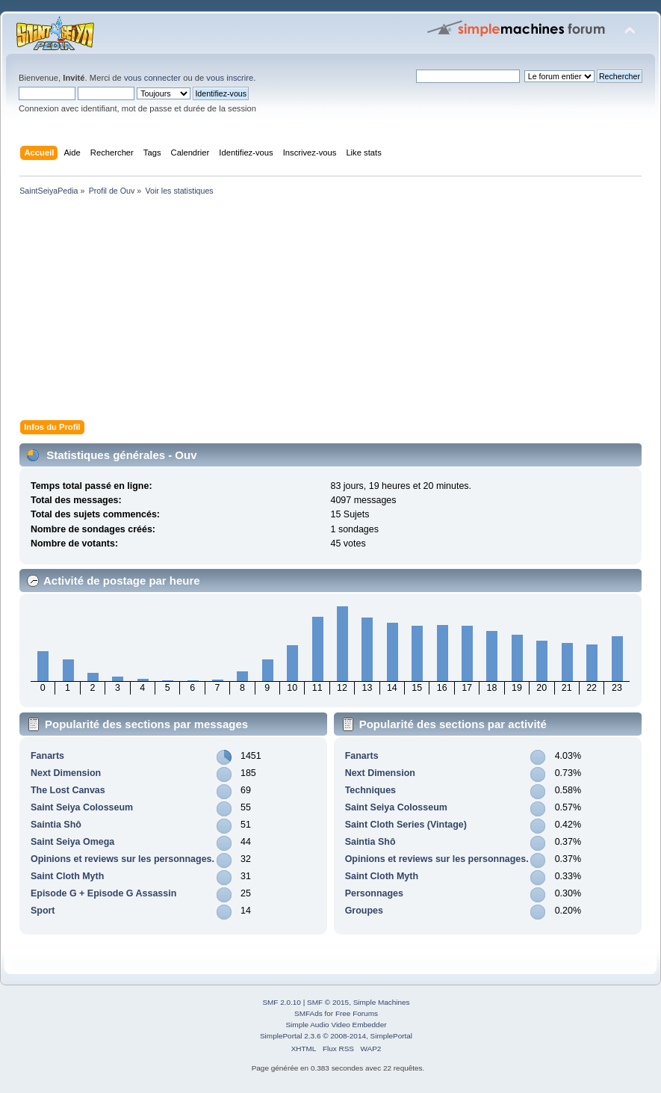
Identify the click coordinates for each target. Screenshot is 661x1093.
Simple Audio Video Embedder (335, 1024)
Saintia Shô (56, 824)
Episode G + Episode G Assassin (103, 893)
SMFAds (308, 1013)
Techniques (370, 790)
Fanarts (47, 756)
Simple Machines (381, 1002)
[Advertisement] (330, 311)
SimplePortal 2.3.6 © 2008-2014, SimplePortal (336, 1036)
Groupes (364, 910)
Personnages (374, 893)
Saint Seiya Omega (72, 842)
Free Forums (356, 1013)
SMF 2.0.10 (281, 1002)
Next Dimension (66, 773)
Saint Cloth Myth (67, 876)
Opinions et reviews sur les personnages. (122, 859)
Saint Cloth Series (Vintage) (406, 824)
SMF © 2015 (328, 1002)
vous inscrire (229, 77)
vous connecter (152, 77)
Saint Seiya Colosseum (82, 807)
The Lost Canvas (68, 790)
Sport (43, 910)
